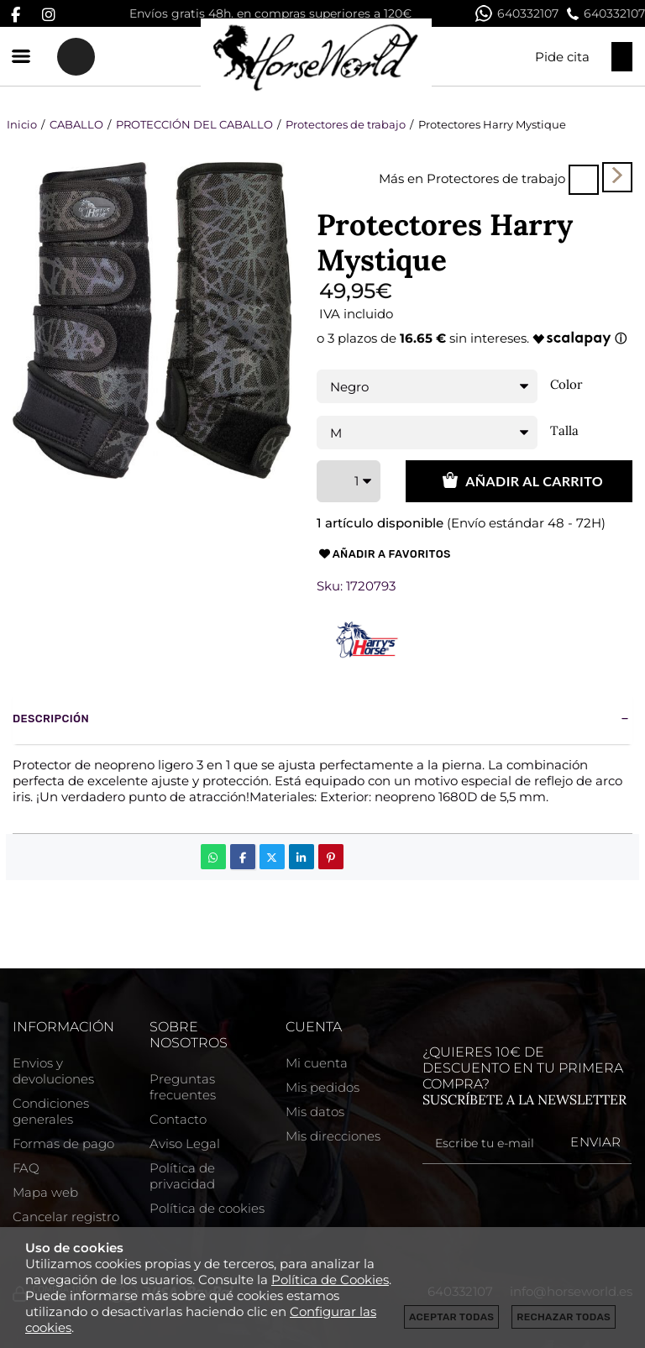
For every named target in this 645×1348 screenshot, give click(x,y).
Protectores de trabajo (496, 178)
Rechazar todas (564, 1317)
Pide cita (562, 57)
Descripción (51, 718)
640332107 (516, 13)
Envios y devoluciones (53, 1071)
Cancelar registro (66, 1217)
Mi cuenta (317, 1063)
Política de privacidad (182, 1176)
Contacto (178, 1119)
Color (566, 384)
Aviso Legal (184, 1143)
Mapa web (45, 1192)
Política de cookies (207, 1208)
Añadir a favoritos (384, 554)
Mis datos (315, 1112)
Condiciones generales (51, 1111)
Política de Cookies (330, 1280)
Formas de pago (63, 1143)
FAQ (26, 1168)
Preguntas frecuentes (182, 1087)
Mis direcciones (333, 1136)
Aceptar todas (451, 1317)
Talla (564, 430)
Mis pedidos (322, 1087)
